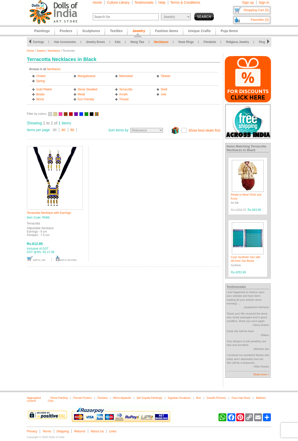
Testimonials (143, 2)
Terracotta (125, 89)
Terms (46, 431)
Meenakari (126, 76)
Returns (79, 431)
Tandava (102, 397)
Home (97, 2)
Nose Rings (187, 42)
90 (72, 130)
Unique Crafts (199, 31)
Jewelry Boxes (96, 42)
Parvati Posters (82, 397)
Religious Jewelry (238, 42)
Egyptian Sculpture (179, 397)
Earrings (39, 42)
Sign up (248, 2)
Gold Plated (44, 89)
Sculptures (91, 31)
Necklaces (162, 42)
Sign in (264, 2)
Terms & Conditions (185, 2)
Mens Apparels (122, 397)
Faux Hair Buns (241, 397)
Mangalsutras (87, 76)
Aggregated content (34, 399)
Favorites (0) (260, 19)
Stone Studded (87, 89)
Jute (163, 94)
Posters (66, 31)
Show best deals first (204, 130)
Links (112, 431)
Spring (40, 81)
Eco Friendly (86, 99)
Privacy (32, 431)
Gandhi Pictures (216, 397)
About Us (97, 431)
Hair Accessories (66, 42)
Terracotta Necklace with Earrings (49, 213)
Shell (164, 89)
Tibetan (166, 76)
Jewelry (40, 50)
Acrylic (123, 94)
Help (161, 2)
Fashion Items (166, 31)
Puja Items (229, 31)
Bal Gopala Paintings (149, 397)
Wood (40, 99)
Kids (119, 42)
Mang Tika (138, 42)
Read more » (261, 374)
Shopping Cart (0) (256, 10)
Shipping (63, 431)
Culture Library (118, 2)
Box (198, 397)
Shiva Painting (59, 397)
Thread (124, 99)
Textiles (116, 31)
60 (63, 130)
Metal (81, 94)
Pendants (211, 42)
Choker (41, 76)
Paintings (42, 31)
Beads (40, 94)
